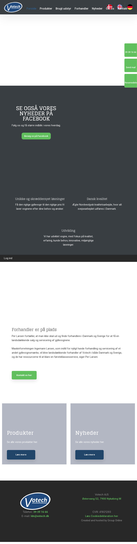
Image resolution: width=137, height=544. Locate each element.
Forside (31, 8)
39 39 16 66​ (40, 514)
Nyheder (97, 8)
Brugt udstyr (63, 8)
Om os (110, 8)
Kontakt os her (24, 375)
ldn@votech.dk (39, 518)
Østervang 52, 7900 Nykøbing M (101, 500)
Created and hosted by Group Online (101, 522)
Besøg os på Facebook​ (36, 136)
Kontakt (122, 8)
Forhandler (81, 8)
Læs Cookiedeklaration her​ (101, 518)
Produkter (46, 8)
